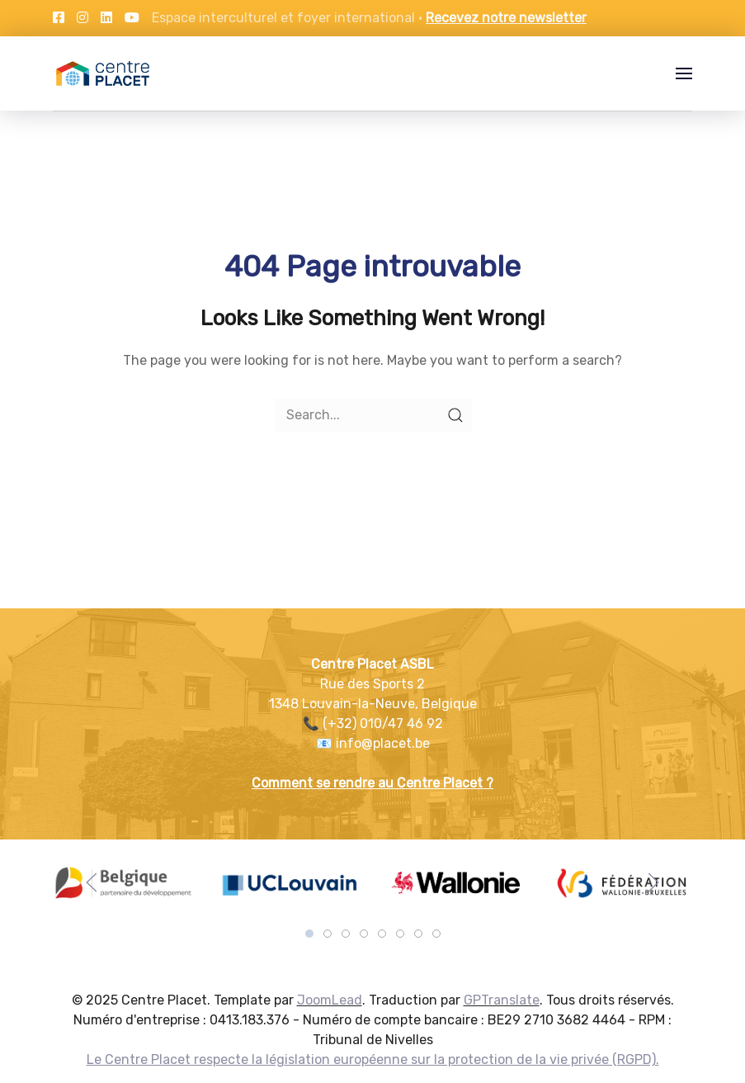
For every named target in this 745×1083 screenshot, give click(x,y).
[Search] (373, 415)
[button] (684, 73)
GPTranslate (502, 1000)
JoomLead (329, 1000)
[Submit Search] (455, 415)
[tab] (309, 933)
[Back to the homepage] (103, 73)
